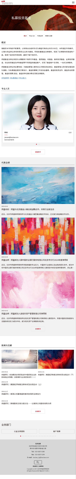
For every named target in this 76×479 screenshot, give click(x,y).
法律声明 (41, 465)
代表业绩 (40, 36)
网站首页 (35, 465)
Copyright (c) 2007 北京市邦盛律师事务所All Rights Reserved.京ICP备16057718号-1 (38, 469)
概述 (25, 36)
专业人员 (32, 36)
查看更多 (38, 152)
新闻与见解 (48, 36)
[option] (38, 118)
